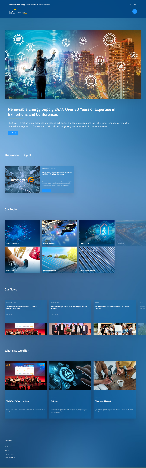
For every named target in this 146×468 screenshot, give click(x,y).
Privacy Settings (11, 458)
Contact (8, 450)
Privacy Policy (10, 454)
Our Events (12, 133)
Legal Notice (9, 447)
